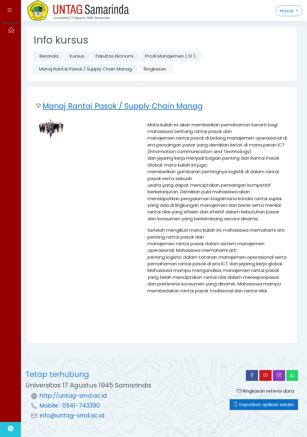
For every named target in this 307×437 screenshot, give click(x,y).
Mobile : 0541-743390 (70, 406)
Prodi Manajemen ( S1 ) (170, 56)
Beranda (49, 56)
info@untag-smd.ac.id (72, 415)
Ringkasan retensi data (265, 391)
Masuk (287, 11)
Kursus (77, 56)
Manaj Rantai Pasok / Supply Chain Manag (85, 69)
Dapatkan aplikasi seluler (264, 404)
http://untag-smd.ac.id (73, 396)
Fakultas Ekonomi (114, 56)
